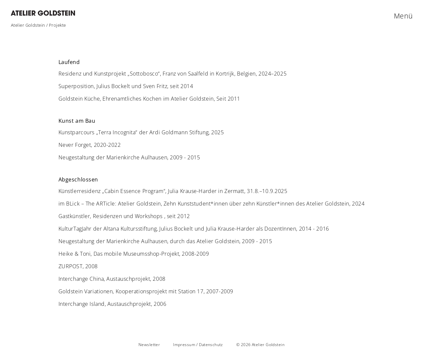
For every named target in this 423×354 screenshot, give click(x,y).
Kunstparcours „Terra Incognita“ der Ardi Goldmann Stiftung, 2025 (141, 132)
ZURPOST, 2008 (78, 266)
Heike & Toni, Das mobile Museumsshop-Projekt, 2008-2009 (133, 253)
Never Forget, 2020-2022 (89, 144)
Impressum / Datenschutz (198, 344)
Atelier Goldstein (28, 25)
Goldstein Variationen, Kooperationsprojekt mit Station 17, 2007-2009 (145, 291)
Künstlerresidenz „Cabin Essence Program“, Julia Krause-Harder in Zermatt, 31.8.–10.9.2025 (173, 191)
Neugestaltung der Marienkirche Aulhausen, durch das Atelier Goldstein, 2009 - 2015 (165, 241)
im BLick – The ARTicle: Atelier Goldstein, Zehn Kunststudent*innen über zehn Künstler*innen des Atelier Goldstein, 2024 (211, 203)
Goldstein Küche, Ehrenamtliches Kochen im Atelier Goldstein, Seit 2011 (149, 98)
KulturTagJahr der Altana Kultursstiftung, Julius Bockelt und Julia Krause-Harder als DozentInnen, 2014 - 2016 (193, 228)
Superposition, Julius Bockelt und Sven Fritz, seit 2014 (125, 86)
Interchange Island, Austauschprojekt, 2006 (112, 303)
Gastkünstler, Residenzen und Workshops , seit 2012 (124, 216)
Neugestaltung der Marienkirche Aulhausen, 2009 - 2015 (129, 157)
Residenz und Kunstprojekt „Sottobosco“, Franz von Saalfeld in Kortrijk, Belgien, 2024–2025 (172, 73)
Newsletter (149, 344)
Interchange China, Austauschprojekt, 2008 (112, 278)
